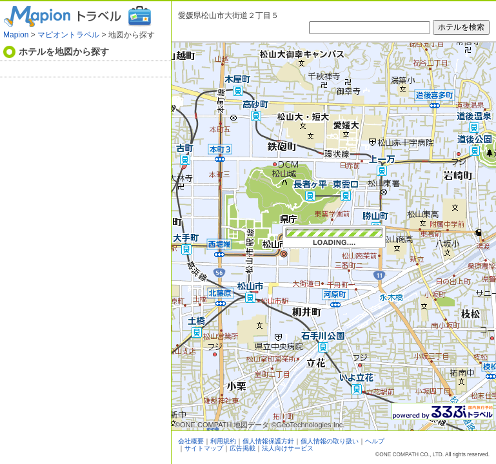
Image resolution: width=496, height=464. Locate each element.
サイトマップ (203, 448)
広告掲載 (242, 448)
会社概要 (191, 441)
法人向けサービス (287, 448)
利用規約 (223, 441)
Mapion (15, 34)
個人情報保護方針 (268, 441)
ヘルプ (374, 441)
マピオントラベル (68, 34)
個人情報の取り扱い (330, 441)
